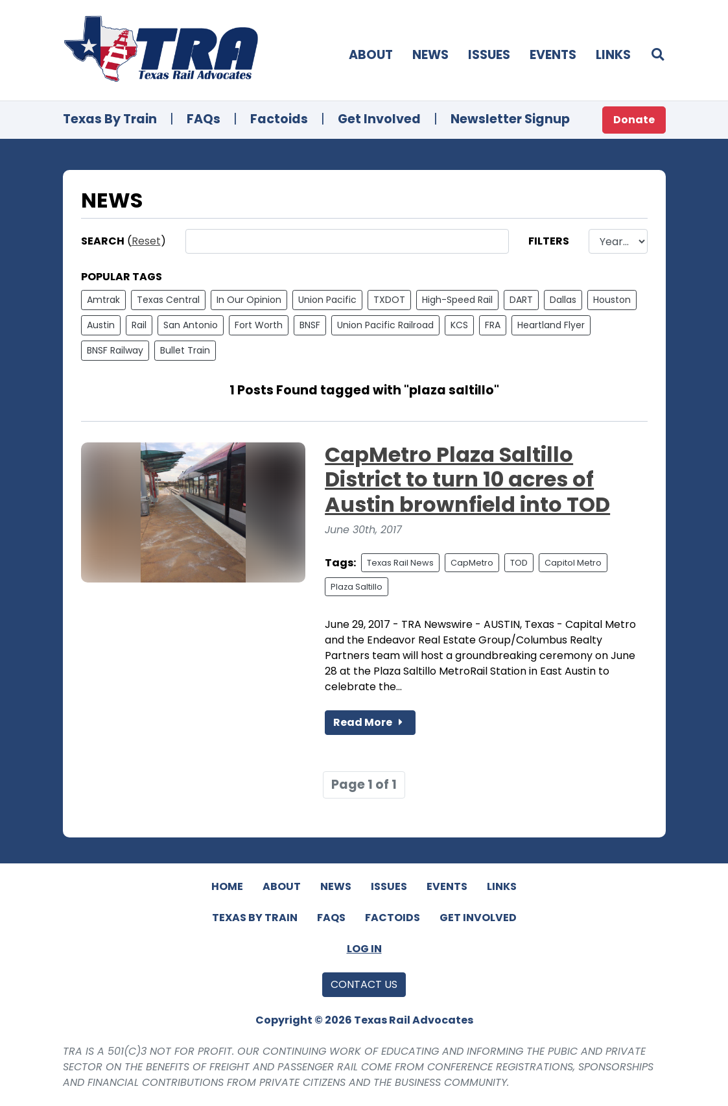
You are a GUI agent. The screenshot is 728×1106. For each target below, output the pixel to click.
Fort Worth (259, 325)
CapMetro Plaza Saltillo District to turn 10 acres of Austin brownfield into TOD (467, 479)
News (430, 55)
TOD (519, 562)
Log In (364, 948)
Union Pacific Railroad (385, 325)
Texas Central (168, 299)
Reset (146, 241)
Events (553, 55)
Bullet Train (185, 350)
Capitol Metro (573, 562)
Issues (489, 55)
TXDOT (389, 299)
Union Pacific (327, 299)
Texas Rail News (400, 562)
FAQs (203, 119)
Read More (370, 722)
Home (227, 886)
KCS (459, 325)
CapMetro (472, 562)
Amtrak (103, 299)
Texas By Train (110, 119)
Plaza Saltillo (356, 586)
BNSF (309, 325)
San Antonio (190, 325)
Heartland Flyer (551, 325)
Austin (101, 325)
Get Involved (379, 119)
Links (613, 55)
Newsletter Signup (510, 119)
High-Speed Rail (457, 299)
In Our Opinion (249, 299)
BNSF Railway (115, 350)
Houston (612, 299)
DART (521, 299)
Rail (139, 325)
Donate (634, 119)
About (371, 55)
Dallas (563, 299)
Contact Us (364, 984)
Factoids (279, 119)
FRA (492, 325)
